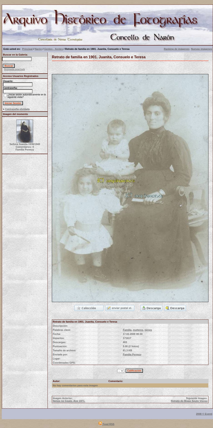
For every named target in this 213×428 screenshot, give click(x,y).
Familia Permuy (132, 354)
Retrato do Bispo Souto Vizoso (189, 401)
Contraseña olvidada (17, 109)
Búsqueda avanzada (14, 69)
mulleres (138, 330)
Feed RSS (106, 424)
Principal (27, 49)
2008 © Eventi (204, 414)
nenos (148, 330)
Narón (38, 49)
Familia (127, 330)
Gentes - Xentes (53, 49)
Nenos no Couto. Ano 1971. (69, 401)
